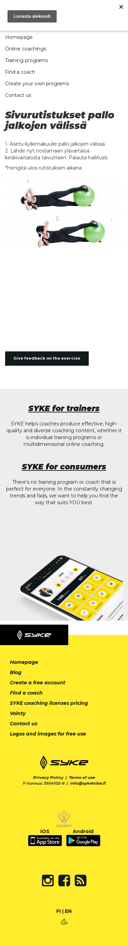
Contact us (18, 95)
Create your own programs (37, 84)
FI (58, 911)
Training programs (26, 60)
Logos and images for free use (48, 734)
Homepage (19, 37)
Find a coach (20, 72)
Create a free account (37, 683)
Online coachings (25, 49)
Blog (16, 672)
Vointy (18, 713)
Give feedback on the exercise (46, 358)
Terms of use (82, 777)
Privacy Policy (48, 777)
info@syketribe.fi (88, 783)
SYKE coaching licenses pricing (49, 703)
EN (68, 911)
